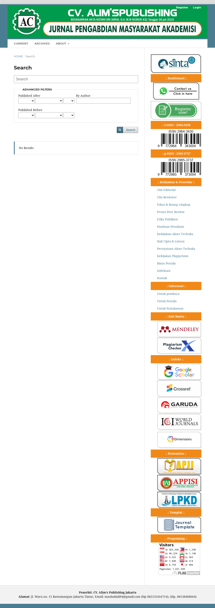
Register (182, 7)
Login (197, 7)
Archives (42, 43)
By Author (83, 96)
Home (18, 56)
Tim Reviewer (167, 197)
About (61, 43)
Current (21, 43)
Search (130, 129)
